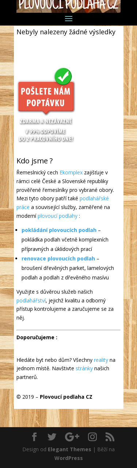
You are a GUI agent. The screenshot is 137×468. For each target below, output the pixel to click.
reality (101, 359)
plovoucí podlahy (57, 215)
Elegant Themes (69, 449)
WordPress (68, 458)
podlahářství (31, 300)
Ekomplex (71, 172)
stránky (84, 368)
